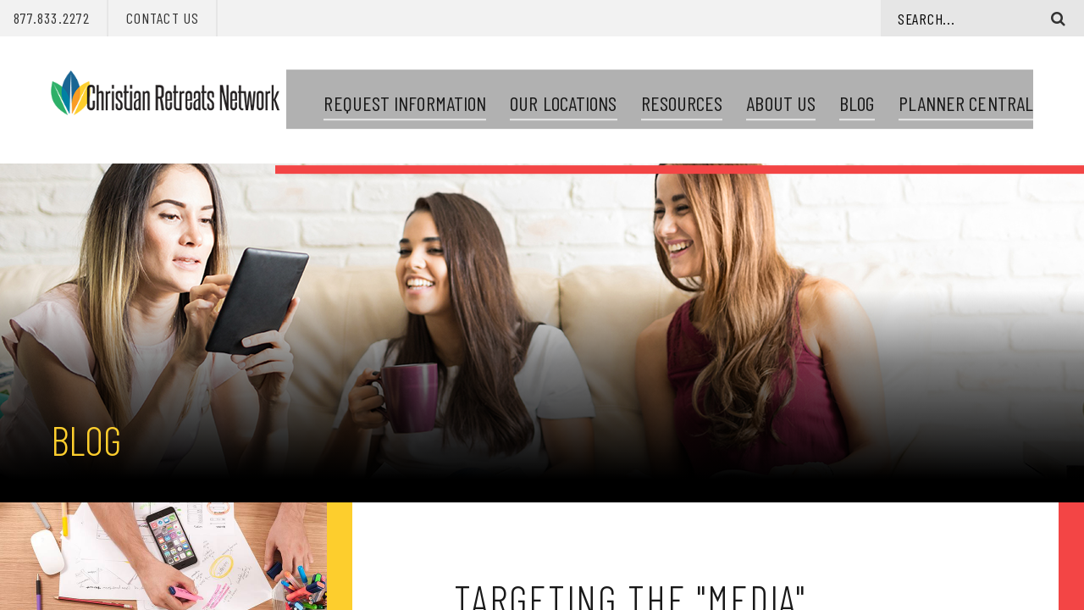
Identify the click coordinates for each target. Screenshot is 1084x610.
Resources (682, 93)
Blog (856, 93)
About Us (781, 93)
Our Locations (563, 93)
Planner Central (966, 93)
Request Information (405, 93)
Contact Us (162, 17)
